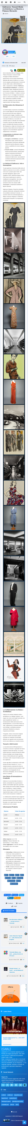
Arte (14, 56)
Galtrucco (11, 875)
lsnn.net (14, 1112)
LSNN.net (10, 1095)
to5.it (17, 1104)
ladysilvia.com (18, 1095)
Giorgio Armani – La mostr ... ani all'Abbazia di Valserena (16, 970)
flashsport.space (6, 1101)
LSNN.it (4, 1095)
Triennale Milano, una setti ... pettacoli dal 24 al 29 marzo (16, 953)
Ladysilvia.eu (13, 1098)
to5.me (12, 1104)
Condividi (7, 895)
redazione (11, 52)
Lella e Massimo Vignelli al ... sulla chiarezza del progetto (15, 937)
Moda (21, 875)
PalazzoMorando (11, 880)
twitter (21, 895)
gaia (7, 56)
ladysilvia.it (5, 1098)
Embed (17, 898)
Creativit (18, 880)
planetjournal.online (17, 1101)
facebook (14, 895)
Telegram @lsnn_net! (7, 1082)
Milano (6, 875)
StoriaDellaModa (13, 883)
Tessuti (17, 875)
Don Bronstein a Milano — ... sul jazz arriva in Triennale (16, 921)
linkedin (10, 898)
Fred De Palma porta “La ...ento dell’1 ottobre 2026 (14, 1038)
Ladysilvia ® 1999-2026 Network (14, 1116)
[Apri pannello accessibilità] (11, 2)
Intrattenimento (7, 1044)
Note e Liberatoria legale (17, 1120)
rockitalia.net (5, 1104)
